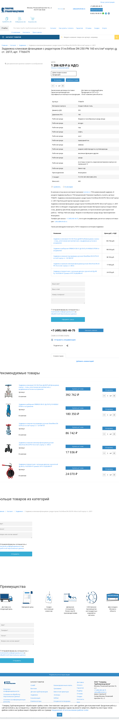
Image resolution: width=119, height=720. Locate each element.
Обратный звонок (97, 10)
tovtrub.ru (87, 192)
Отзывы (88, 28)
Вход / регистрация (107, 2)
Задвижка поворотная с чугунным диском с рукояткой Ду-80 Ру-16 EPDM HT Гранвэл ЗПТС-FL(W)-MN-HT (75, 272)
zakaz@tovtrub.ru (79, 9)
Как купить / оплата (66, 28)
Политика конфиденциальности (11, 690)
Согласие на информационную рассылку (14, 701)
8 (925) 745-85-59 (95, 13)
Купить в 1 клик (72, 80)
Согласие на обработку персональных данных (11, 695)
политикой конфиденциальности (63, 312)
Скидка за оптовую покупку (60, 335)
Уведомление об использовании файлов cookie (70, 710)
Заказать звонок (91, 330)
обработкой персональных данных (64, 314)
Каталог (53, 28)
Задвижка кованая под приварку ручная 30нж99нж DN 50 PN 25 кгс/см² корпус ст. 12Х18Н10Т (38, 424)
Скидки (96, 28)
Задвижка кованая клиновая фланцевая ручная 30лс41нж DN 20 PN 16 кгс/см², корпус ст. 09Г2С (36, 444)
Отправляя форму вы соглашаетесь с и (65, 312)
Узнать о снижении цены (60, 68)
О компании (15, 32)
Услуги (104, 28)
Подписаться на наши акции (59, 675)
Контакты (26, 32)
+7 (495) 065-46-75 (96, 6)
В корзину (57, 80)
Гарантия (79, 28)
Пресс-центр (37, 32)
